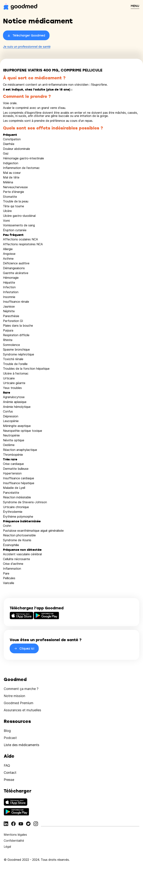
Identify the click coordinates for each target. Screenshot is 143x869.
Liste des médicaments (21, 745)
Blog (7, 731)
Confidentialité (14, 840)
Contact (10, 773)
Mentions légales (15, 834)
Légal (7, 846)
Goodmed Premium (18, 703)
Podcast (10, 738)
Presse (9, 780)
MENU (135, 6)
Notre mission (14, 696)
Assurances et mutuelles (22, 710)
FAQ (7, 765)
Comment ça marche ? (21, 689)
